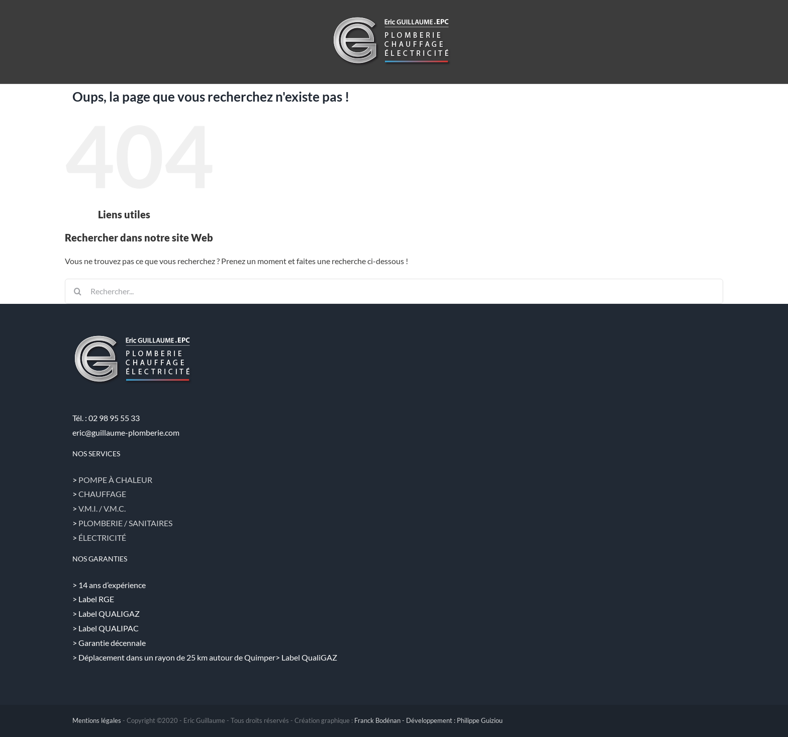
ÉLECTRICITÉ (102, 537)
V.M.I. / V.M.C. (102, 508)
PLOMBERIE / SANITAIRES (125, 523)
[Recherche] (77, 291)
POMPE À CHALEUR (115, 479)
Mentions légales (96, 720)
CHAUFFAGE (102, 494)
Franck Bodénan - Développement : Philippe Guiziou (428, 720)
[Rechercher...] (394, 291)
